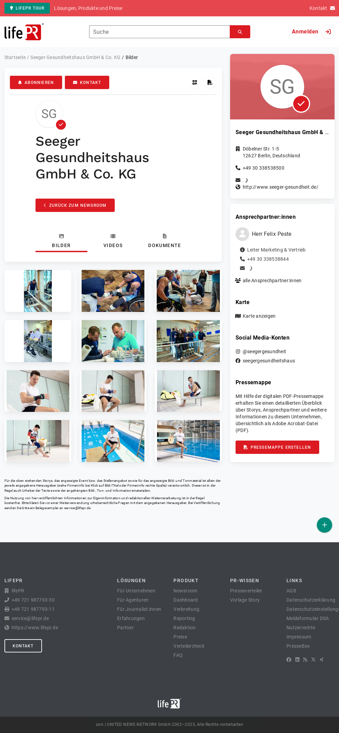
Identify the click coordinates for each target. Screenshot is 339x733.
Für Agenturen (133, 600)
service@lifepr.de (77, 508)
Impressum (298, 636)
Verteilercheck (188, 646)
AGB (291, 590)
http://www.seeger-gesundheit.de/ (281, 187)
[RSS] (305, 659)
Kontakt (87, 82)
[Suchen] (240, 32)
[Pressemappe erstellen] (210, 82)
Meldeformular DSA (307, 618)
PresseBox (298, 646)
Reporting (184, 618)
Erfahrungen (131, 618)
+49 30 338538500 (263, 168)
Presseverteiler (246, 590)
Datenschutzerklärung (310, 600)
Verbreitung (186, 609)
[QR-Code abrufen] (194, 82)
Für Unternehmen (136, 590)
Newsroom (185, 590)
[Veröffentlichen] (324, 525)
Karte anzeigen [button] (259, 316)
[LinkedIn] (297, 659)
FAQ (178, 655)
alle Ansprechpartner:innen (272, 280)
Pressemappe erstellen (277, 447)
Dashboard (185, 600)
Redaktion (184, 627)
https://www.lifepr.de (35, 627)
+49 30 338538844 (268, 259)
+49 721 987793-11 (33, 609)
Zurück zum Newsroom (75, 205)
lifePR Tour (27, 8)
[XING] (322, 659)
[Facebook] (288, 659)
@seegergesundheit (264, 351)
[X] (313, 659)
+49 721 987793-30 (33, 600)
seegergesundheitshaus (269, 360)
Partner (125, 627)
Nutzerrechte (300, 627)
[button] (37, 291)
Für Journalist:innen (139, 609)
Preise (180, 636)
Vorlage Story (245, 600)
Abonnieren (36, 82)
